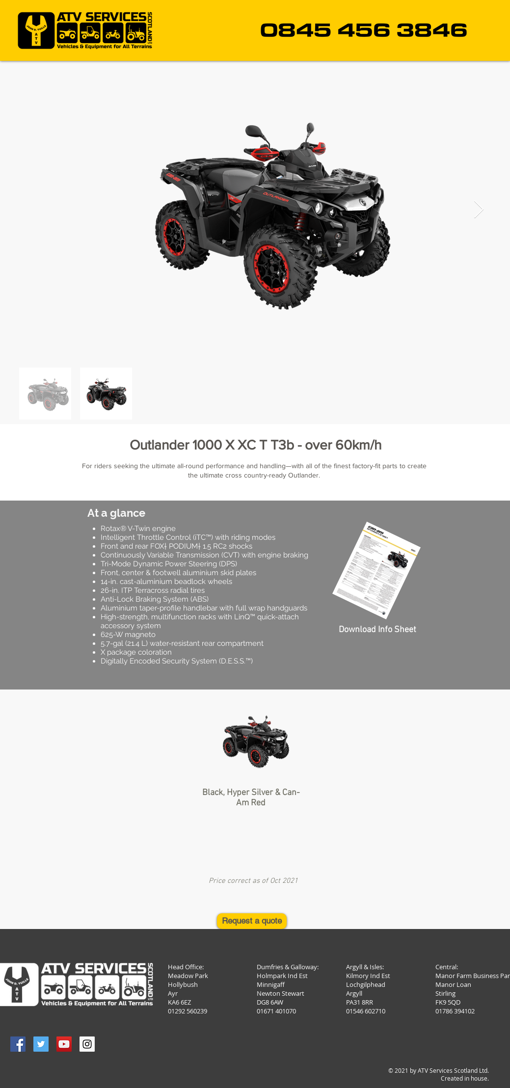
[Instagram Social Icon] (87, 1044)
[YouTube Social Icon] (64, 1044)
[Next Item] (478, 209)
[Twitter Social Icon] (41, 1044)
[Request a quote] (252, 921)
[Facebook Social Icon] (18, 1044)
